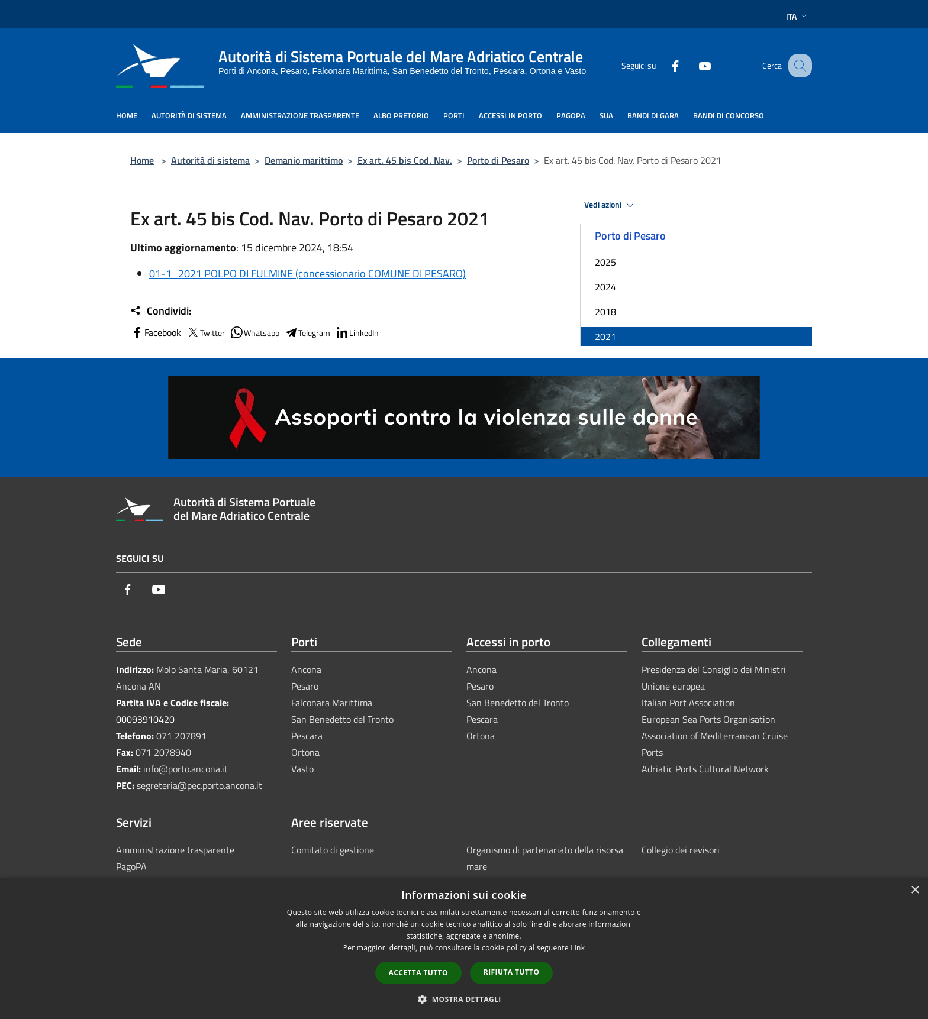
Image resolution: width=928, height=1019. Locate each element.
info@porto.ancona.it (185, 769)
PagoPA (131, 866)
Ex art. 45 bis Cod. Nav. (404, 160)
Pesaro (304, 686)
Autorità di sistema (210, 160)
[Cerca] (798, 65)
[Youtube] (692, 65)
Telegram (307, 332)
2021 (605, 336)
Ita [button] (798, 16)
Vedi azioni (610, 205)
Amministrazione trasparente (175, 850)
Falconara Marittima (331, 702)
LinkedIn (357, 332)
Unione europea (673, 686)
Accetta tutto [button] (418, 973)
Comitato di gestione (332, 850)
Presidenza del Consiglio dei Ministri (714, 669)
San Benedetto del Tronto (342, 719)
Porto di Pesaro (498, 160)
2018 (605, 312)
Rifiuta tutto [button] (512, 972)
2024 (605, 287)
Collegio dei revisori (681, 850)
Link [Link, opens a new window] (578, 948)
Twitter (205, 332)
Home (142, 160)
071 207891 (181, 736)
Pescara (307, 736)
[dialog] (464, 948)
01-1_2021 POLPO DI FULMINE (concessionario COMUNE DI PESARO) (307, 274)
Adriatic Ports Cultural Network (705, 769)
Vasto (302, 769)
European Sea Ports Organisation (708, 719)
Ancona (306, 669)
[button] (464, 999)
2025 (605, 262)
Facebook (155, 332)
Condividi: (160, 311)
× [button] (914, 890)
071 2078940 (163, 752)
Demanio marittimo (304, 160)
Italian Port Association (688, 702)
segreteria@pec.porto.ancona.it (199, 785)
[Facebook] (663, 65)
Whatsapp (254, 332)
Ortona (305, 752)
